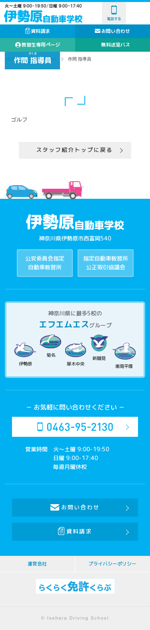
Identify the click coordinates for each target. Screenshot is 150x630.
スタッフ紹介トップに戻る (74, 149)
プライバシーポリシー (112, 563)
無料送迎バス (115, 44)
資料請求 (37, 31)
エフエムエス (64, 324)
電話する (114, 13)
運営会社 (37, 563)
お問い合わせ (115, 31)
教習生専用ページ (37, 44)
